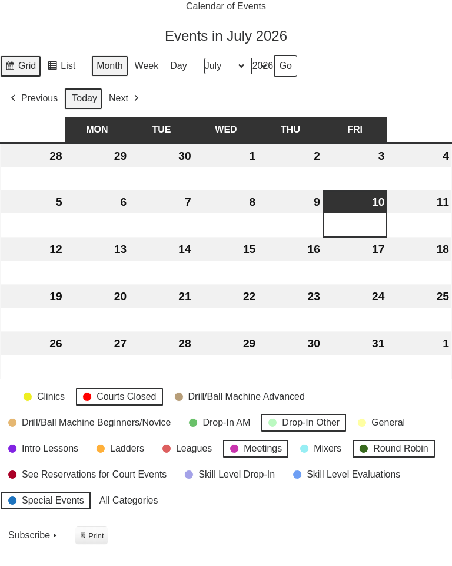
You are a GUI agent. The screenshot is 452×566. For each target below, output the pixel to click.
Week (147, 66)
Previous (33, 99)
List (61, 67)
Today (84, 99)
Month (109, 66)
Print (91, 537)
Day (178, 66)
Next (125, 99)
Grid (20, 67)
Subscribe (33, 536)
